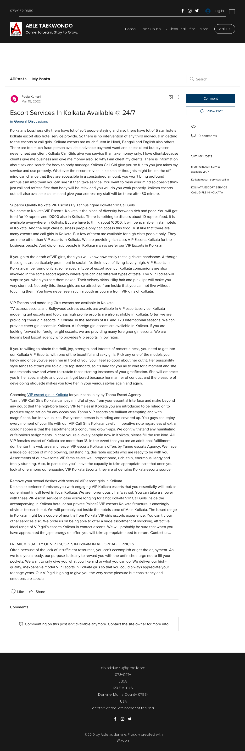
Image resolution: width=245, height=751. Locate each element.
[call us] (224, 29)
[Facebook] (182, 10)
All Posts (18, 79)
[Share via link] (36, 591)
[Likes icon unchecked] (13, 591)
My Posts (41, 79)
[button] (232, 10)
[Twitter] (197, 10)
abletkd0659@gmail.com (123, 667)
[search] (210, 79)
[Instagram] (189, 10)
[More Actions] (175, 97)
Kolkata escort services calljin (210, 179)
